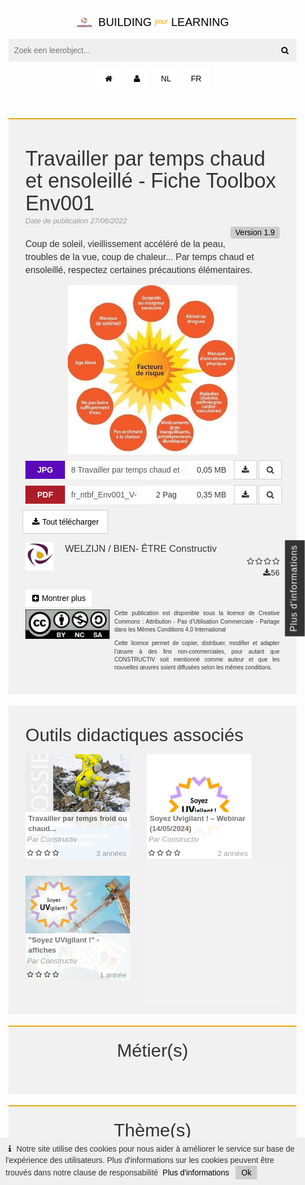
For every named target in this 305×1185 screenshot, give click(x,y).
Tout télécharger (65, 521)
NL (166, 78)
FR (196, 78)
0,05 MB (211, 469)
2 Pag (166, 494)
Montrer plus (58, 598)
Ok (246, 1172)
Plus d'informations (196, 1172)
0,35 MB (211, 494)
